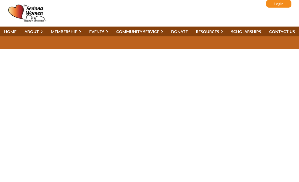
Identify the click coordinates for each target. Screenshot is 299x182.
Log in (278, 4)
